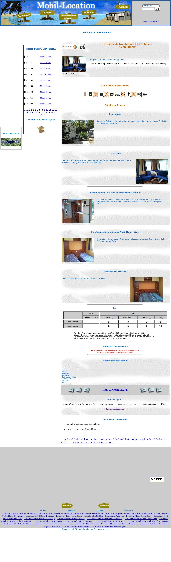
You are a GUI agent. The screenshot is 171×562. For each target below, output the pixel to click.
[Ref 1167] (88, 439)
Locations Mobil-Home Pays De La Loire (51, 524)
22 (52, 112)
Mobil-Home (45, 56)
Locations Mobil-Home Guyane (70, 518)
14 (27, 112)
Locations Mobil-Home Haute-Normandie (105, 518)
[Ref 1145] (78, 439)
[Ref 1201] (109, 439)
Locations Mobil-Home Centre (69, 516)
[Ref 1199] (99, 439)
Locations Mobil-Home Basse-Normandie (141, 513)
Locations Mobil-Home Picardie (85, 524)
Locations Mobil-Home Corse (139, 516)
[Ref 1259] (130, 439)
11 (50, 109)
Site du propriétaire (115, 409)
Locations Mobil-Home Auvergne (106, 513)
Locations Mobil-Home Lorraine (78, 521)
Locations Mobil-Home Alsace (15, 513)
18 (39, 112)
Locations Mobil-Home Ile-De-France (141, 518)
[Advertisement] (151, 15)
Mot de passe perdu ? (151, 21)
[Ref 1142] (68, 439)
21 (49, 112)
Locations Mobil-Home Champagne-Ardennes (104, 516)
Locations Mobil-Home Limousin (48, 521)
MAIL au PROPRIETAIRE (115, 390)
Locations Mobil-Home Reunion (77, 526)
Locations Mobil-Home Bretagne (40, 516)
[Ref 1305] (140, 439)
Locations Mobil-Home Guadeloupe (39, 518)
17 (36, 112)
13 (56, 109)
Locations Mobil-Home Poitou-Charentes (118, 524)
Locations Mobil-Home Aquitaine (44, 513)
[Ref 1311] (150, 439)
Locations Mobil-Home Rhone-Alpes (109, 526)
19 (43, 112)
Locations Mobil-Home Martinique (109, 521)
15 (30, 112)
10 (47, 109)
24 (41, 115)
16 (33, 112)
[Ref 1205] (119, 439)
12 (53, 109)
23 (55, 112)
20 (46, 112)
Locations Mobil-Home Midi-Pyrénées (143, 521)
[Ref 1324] (160, 439)
